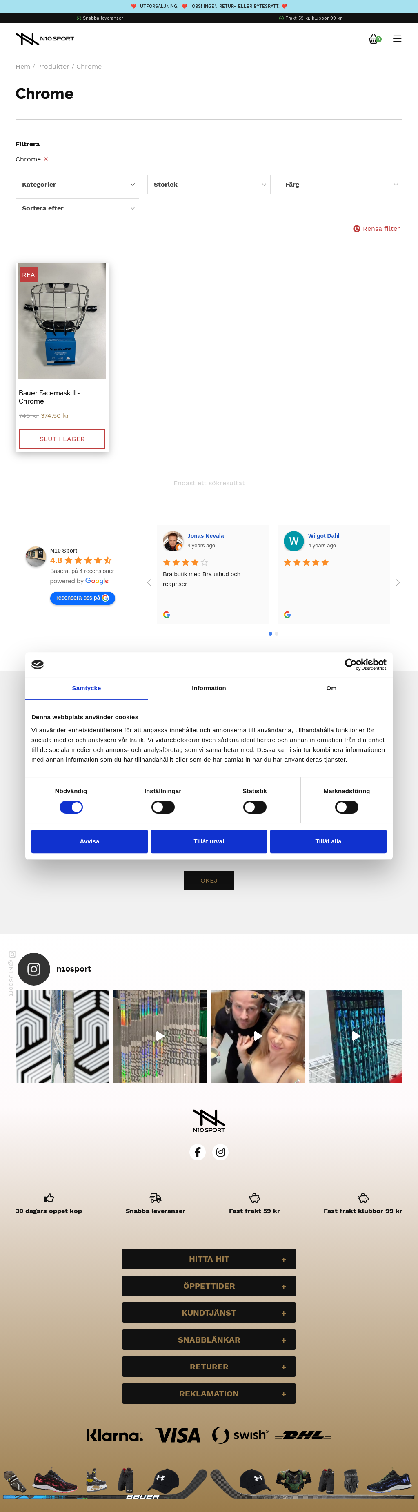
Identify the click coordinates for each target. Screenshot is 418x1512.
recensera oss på (82, 598)
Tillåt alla (329, 841)
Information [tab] (209, 688)
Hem (23, 66)
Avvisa (90, 841)
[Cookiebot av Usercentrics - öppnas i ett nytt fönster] (351, 664)
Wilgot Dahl (203, 536)
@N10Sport (12, 973)
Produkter (53, 66)
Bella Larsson (327, 536)
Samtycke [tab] (86, 688)
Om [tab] (331, 688)
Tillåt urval (209, 841)
